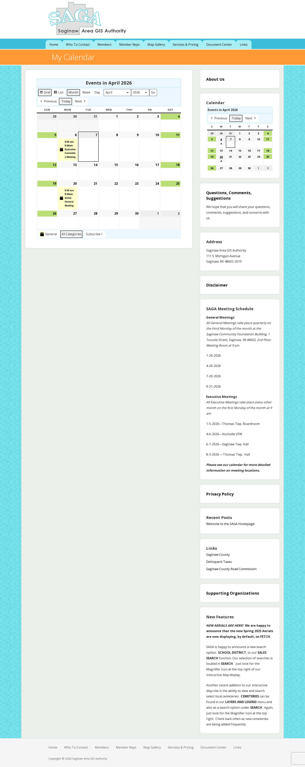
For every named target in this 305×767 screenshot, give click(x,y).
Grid (44, 93)
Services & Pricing (185, 44)
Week (86, 92)
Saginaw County (218, 554)
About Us (215, 79)
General (48, 234)
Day (97, 92)
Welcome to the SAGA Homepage (230, 524)
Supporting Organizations (232, 593)
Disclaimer (217, 285)
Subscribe (94, 234)
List (59, 93)
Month (73, 92)
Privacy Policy (220, 494)
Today (65, 101)
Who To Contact (78, 44)
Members (104, 44)
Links (244, 44)
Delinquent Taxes (219, 562)
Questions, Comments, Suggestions (229, 195)
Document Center (219, 44)
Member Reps (129, 44)
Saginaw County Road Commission (231, 569)
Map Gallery (156, 44)
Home (53, 44)
